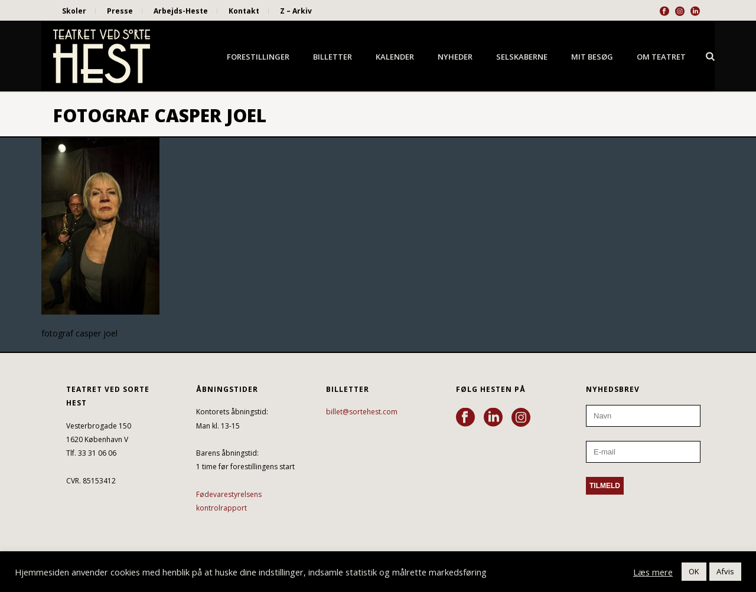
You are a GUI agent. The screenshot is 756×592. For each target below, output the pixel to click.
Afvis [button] (725, 571)
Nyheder (455, 56)
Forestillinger (258, 56)
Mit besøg (592, 56)
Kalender (395, 56)
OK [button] (694, 571)
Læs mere (653, 572)
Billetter (332, 56)
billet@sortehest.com (361, 412)
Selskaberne (522, 56)
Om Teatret (661, 56)
